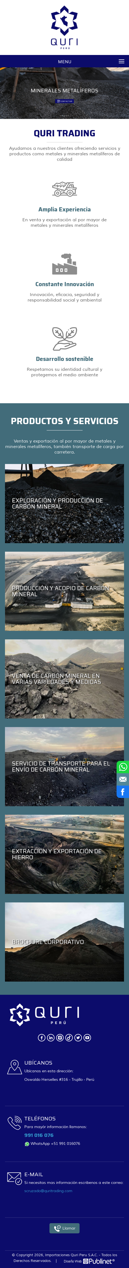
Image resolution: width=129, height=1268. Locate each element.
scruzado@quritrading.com (48, 1191)
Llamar (64, 1228)
